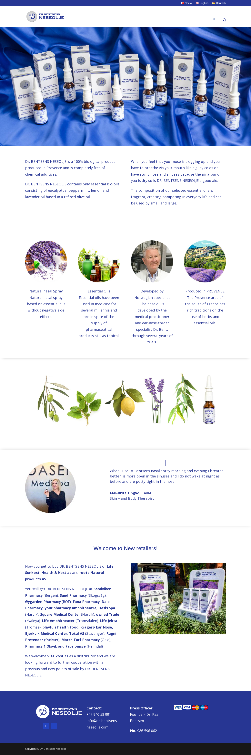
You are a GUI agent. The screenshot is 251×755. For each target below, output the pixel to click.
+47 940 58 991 (98, 714)
